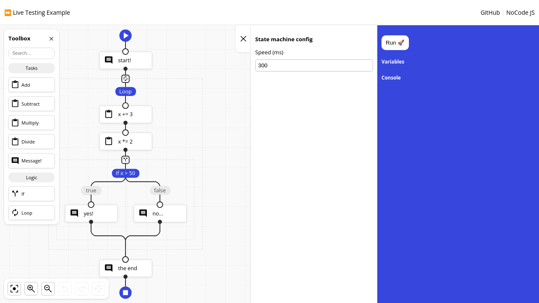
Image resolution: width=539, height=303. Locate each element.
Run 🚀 (395, 43)
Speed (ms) (269, 53)
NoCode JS (520, 12)
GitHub (490, 12)
